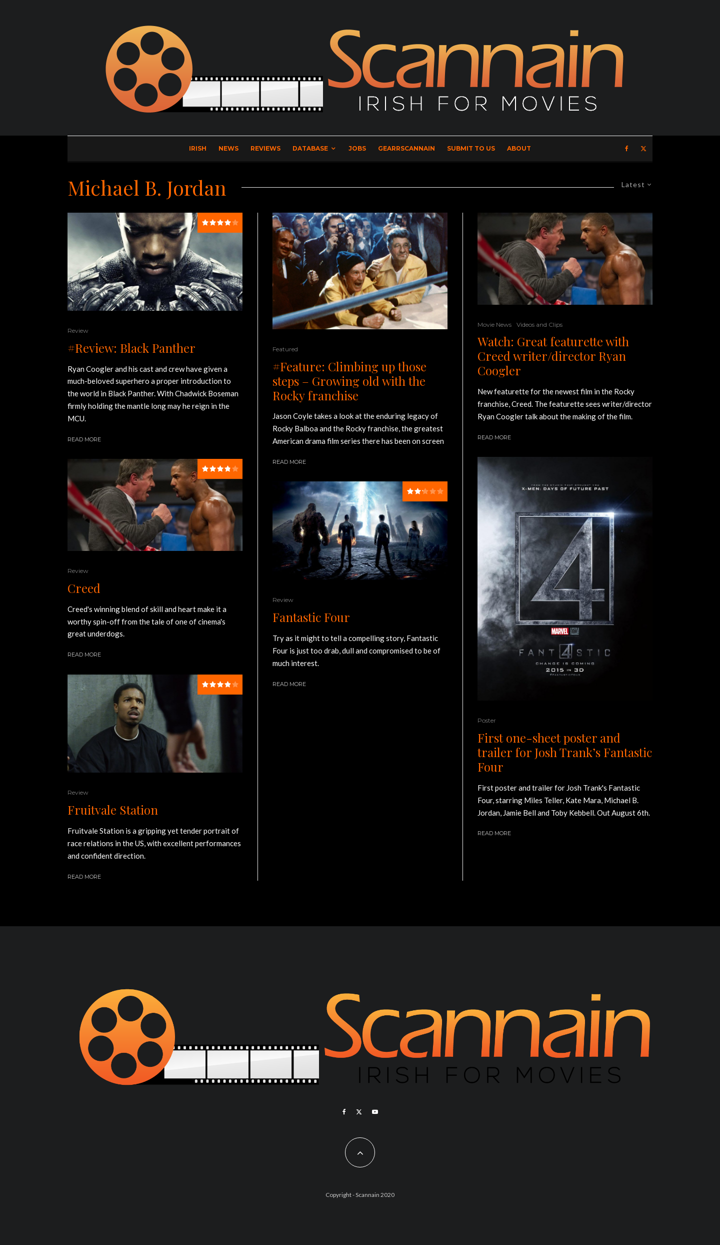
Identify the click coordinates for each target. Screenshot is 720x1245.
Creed (84, 588)
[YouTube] (375, 1112)
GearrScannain (406, 148)
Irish (197, 148)
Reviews (265, 148)
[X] (643, 148)
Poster (487, 720)
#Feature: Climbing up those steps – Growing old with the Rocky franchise (349, 380)
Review (78, 330)
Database (310, 148)
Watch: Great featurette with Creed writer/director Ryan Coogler (553, 355)
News (228, 148)
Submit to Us (471, 148)
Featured (285, 349)
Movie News (495, 324)
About (519, 148)
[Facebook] (626, 148)
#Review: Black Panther (132, 348)
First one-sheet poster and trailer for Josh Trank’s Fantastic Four (565, 752)
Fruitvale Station (113, 810)
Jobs (357, 148)
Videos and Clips (539, 324)
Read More (84, 439)
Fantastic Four (311, 617)
